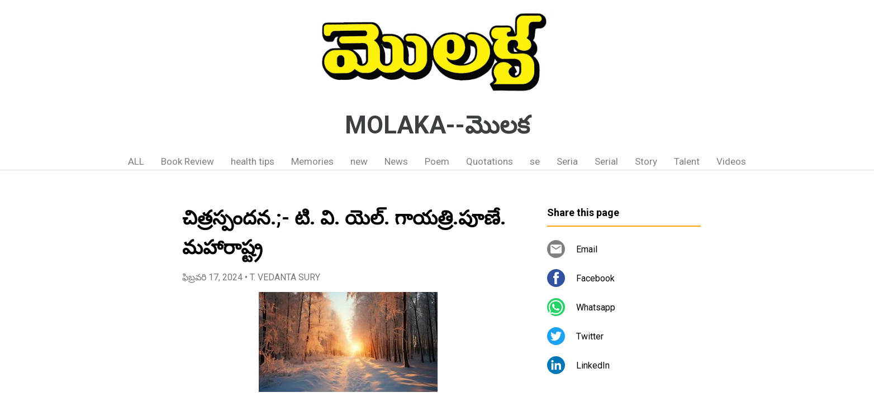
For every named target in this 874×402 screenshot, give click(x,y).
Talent (687, 161)
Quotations (489, 161)
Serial (606, 161)
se (535, 161)
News (396, 161)
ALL (136, 161)
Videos (731, 161)
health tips (252, 161)
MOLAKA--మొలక (437, 125)
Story (646, 161)
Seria (567, 161)
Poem (437, 161)
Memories (312, 161)
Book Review (187, 161)
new (359, 161)
